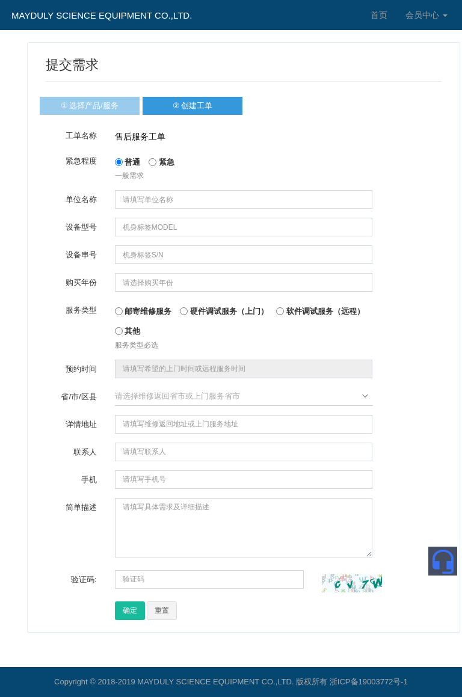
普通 (128, 162)
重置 (162, 610)
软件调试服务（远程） (320, 311)
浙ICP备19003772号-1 (369, 681)
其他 (128, 331)
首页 (379, 15)
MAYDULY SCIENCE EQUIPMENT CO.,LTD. (101, 15)
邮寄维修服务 (143, 311)
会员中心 (426, 15)
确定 (130, 610)
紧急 (161, 162)
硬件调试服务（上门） (224, 311)
